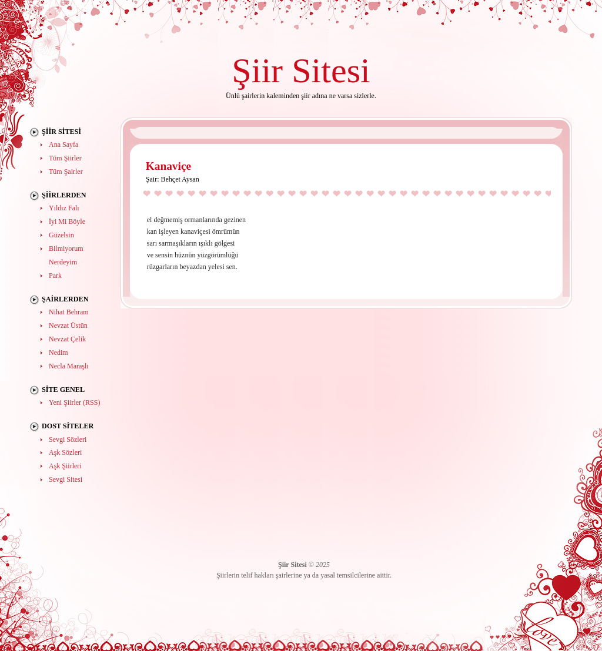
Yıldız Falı (64, 208)
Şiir (257, 70)
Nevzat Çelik (67, 339)
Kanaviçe (168, 166)
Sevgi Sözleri (67, 439)
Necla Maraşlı (69, 366)
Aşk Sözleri (65, 452)
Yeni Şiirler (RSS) (74, 402)
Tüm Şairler (66, 171)
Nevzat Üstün (68, 325)
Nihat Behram (69, 312)
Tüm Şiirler (65, 158)
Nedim (58, 352)
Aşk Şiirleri (65, 466)
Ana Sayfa (63, 144)
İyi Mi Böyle (67, 221)
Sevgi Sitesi (65, 479)
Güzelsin (61, 235)
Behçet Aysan (179, 179)
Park (55, 275)
